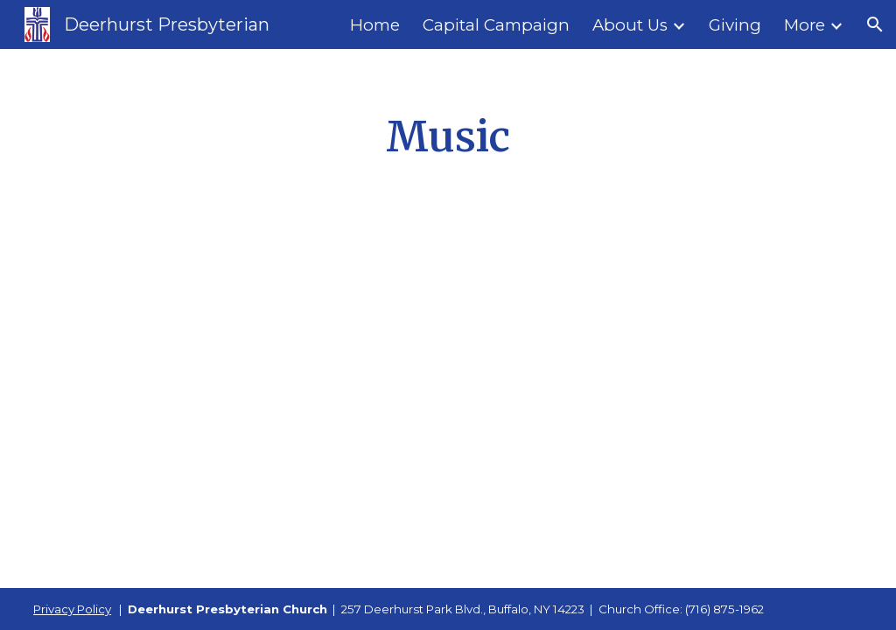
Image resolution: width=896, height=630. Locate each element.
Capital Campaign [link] (496, 25)
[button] (875, 25)
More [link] (804, 25)
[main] (448, 137)
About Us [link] (630, 25)
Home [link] (375, 25)
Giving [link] (735, 25)
